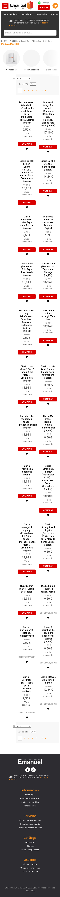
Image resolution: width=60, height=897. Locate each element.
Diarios (46, 41)
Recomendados (11, 14)
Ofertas (30, 846)
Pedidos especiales (30, 850)
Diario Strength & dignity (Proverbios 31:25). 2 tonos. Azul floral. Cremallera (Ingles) (48, 477)
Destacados (41, 14)
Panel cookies (30, 806)
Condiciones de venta (30, 824)
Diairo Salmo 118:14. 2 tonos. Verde (48, 589)
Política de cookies (30, 802)
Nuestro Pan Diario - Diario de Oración (26, 589)
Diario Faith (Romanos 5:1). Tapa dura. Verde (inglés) (26, 269)
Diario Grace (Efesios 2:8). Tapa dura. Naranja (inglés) (48, 269)
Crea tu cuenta (30, 864)
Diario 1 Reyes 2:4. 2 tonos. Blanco (48, 680)
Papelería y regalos (19, 41)
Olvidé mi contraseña (30, 868)
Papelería (36, 41)
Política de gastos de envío (30, 828)
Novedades (27, 14)
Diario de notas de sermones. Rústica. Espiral (48, 222)
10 (42, 90)
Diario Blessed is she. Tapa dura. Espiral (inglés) (26, 222)
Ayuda (46, 3)
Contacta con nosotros (30, 820)
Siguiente (46, 90)
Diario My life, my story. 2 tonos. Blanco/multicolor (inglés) (28, 422)
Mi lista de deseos (30, 871)
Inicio (4, 41)
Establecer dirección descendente (33, 78)
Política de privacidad (30, 798)
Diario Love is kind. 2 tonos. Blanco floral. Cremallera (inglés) (48, 372)
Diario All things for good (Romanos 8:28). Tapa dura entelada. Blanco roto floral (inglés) (48, 114)
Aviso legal (30, 795)
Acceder (43, 7)
